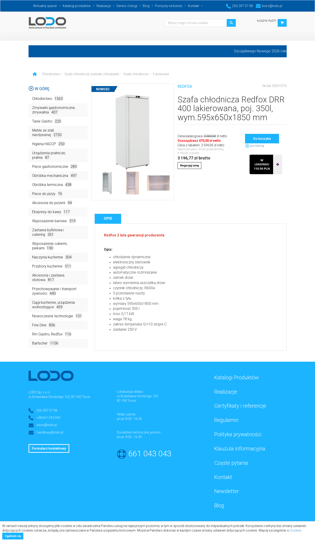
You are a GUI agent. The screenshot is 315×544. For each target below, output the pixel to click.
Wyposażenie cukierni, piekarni (49, 246)
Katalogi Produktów (236, 378)
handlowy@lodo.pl (50, 432)
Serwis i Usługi (126, 6)
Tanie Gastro (47, 121)
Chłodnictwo (51, 74)
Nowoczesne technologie (57, 316)
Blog (146, 6)
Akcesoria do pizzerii (52, 202)
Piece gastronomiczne (55, 166)
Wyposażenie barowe (54, 221)
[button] (282, 23)
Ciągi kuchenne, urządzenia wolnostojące (53, 305)
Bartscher (45, 343)
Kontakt (193, 6)
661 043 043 (149, 453)
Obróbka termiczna (52, 184)
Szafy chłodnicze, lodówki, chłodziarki (92, 74)
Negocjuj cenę (189, 165)
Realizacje (103, 6)
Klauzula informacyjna (239, 449)
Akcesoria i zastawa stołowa (48, 277)
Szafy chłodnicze (135, 74)
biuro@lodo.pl (269, 6)
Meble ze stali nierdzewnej (47, 132)
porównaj (254, 145)
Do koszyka (262, 138)
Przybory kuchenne (52, 266)
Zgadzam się (13, 536)
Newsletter (226, 491)
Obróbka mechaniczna (55, 175)
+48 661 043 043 (48, 417)
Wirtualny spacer (45, 6)
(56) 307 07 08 (239, 6)
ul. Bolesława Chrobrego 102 (137, 396)
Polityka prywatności (237, 434)
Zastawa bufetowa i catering (48, 232)
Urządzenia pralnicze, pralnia (49, 155)
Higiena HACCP (48, 144)
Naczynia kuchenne (52, 257)
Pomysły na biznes (168, 6)
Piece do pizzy (47, 193)
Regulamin (226, 420)
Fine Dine (44, 325)
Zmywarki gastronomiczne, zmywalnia (53, 110)
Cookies (295, 530)
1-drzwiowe (160, 74)
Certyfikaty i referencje (240, 406)
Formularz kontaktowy (49, 448)
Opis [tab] (108, 218)
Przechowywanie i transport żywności (54, 291)
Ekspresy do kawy (51, 211)
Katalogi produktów (77, 6)
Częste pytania (231, 463)
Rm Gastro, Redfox (52, 334)
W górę (39, 88)
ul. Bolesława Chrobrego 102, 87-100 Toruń (59, 397)
